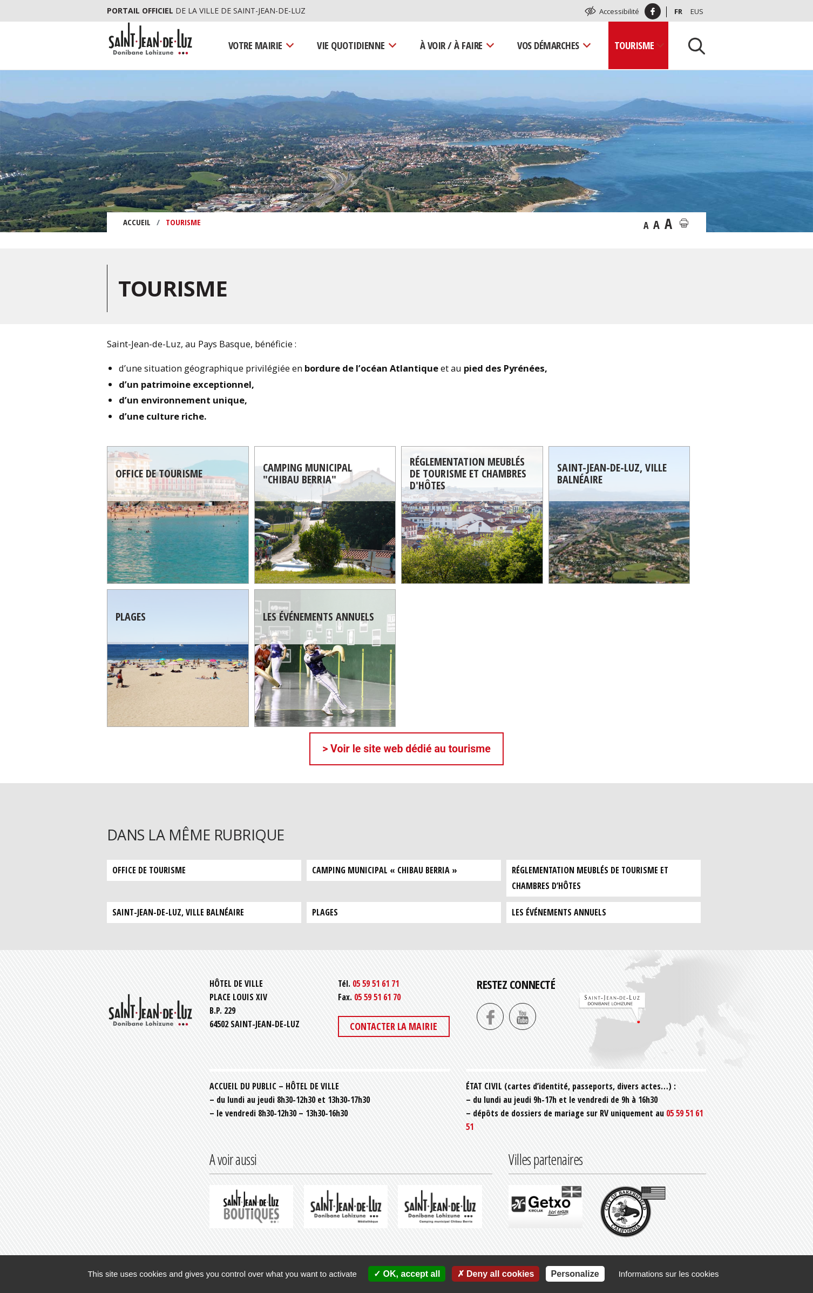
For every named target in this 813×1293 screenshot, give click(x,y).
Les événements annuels (559, 912)
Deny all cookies (495, 1273)
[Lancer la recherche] (692, 45)
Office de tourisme (149, 870)
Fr (678, 11)
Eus (696, 11)
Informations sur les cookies (669, 1273)
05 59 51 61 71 (376, 983)
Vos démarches (548, 45)
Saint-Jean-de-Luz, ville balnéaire (178, 912)
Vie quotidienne (351, 45)
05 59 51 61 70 (377, 997)
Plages (325, 912)
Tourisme (634, 45)
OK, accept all (407, 1273)
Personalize (575, 1273)
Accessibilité (619, 11)
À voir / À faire (451, 45)
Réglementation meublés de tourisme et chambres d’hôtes (590, 878)
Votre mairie (255, 45)
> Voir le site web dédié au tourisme (406, 749)
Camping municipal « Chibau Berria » (384, 870)
